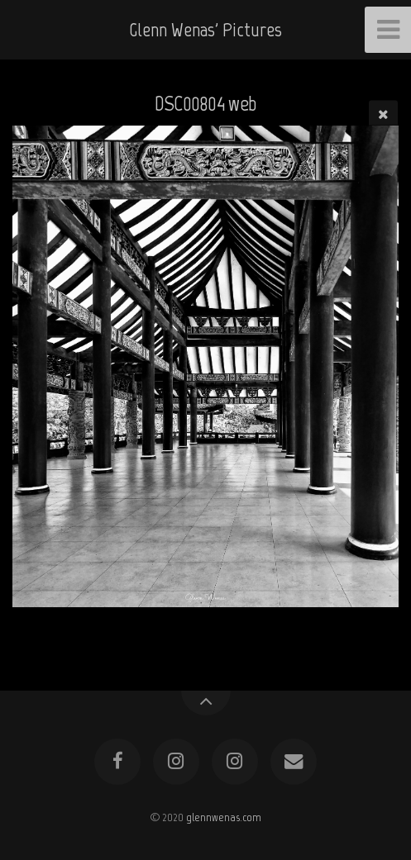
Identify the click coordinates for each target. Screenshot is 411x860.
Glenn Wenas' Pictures (205, 29)
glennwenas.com (223, 817)
